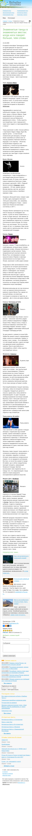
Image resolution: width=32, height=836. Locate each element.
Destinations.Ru (14, 623)
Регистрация (11, 18)
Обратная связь (6, 775)
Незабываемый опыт (22, 10)
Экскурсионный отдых (8, 12)
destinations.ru (21, 782)
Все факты (7, 733)
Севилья (13, 354)
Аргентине (6, 106)
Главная (5, 21)
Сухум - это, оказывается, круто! (11, 761)
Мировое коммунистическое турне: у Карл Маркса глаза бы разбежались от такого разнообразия (14, 706)
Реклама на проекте (7, 773)
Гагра (8, 742)
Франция (17, 185)
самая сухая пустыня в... (18, 615)
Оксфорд (15, 478)
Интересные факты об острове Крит (12, 724)
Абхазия (4, 742)
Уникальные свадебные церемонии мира (14, 700)
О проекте (5, 771)
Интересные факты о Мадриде (11, 727)
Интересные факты (22, 12)
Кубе (24, 320)
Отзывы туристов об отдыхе (11, 737)
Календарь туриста (22, 14)
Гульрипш (9, 746)
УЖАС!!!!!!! (5, 740)
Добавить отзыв (9, 766)
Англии (6, 502)
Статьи (10, 21)
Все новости (8, 683)
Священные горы (7, 710)
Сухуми (9, 763)
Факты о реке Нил (7, 722)
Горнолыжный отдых (8, 14)
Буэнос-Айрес (12, 83)
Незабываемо (6, 744)
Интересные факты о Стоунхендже (12, 719)
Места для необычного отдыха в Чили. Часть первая (21, 602)
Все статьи (7, 713)
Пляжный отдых (7, 10)
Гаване (10, 328)
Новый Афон (10, 752)
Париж (10, 234)
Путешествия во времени (9, 702)
